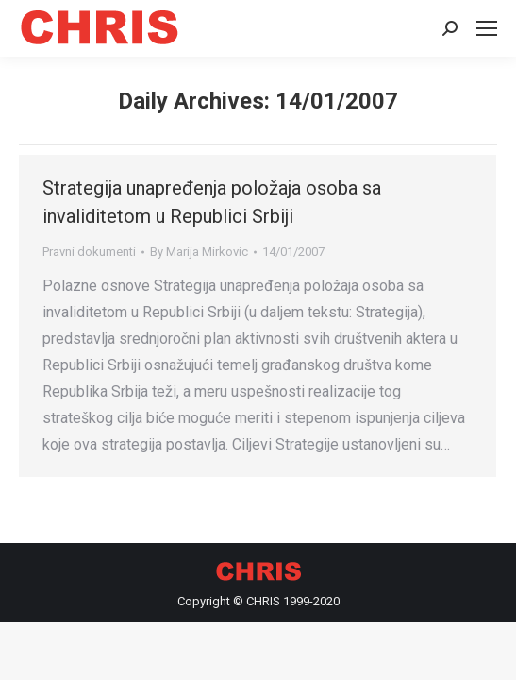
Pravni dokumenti (89, 252)
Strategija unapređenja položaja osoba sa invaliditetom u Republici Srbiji (211, 202)
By (199, 252)
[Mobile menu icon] (486, 28)
